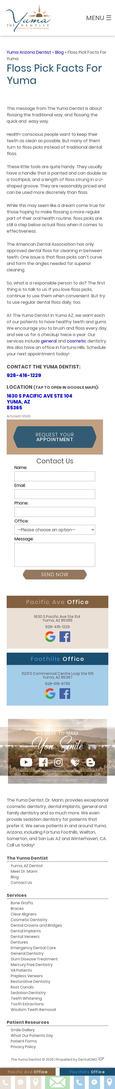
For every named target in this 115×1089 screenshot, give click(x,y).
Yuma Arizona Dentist (29, 52)
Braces (17, 908)
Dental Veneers (25, 936)
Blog (59, 52)
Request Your (55, 437)
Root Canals (22, 987)
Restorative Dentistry (30, 981)
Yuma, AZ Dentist (27, 865)
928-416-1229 (24, 375)
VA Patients (21, 970)
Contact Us (21, 882)
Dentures (19, 942)
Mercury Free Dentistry (32, 964)
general (49, 341)
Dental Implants (26, 931)
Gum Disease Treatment (34, 959)
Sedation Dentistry (28, 992)
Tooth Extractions (27, 1004)
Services (16, 895)
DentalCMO (91, 1059)
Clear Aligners (24, 914)
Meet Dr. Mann (24, 871)
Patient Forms (24, 1041)
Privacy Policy (23, 1046)
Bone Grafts (22, 903)
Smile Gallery (23, 1030)
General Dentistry (27, 953)
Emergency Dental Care (33, 948)
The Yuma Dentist (27, 858)
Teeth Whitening (26, 998)
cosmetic (77, 341)
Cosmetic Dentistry (29, 919)
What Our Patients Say (32, 1035)
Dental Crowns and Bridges (36, 925)
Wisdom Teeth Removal (33, 1009)
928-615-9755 (57, 684)
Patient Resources (28, 1022)
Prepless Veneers (27, 976)
